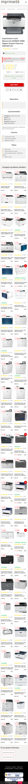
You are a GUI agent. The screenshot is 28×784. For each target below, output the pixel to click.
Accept (20, 782)
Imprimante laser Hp (22, 9)
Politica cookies (18, 768)
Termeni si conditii (11, 767)
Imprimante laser (7, 757)
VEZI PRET (14, 85)
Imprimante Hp (11, 9)
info (12, 190)
